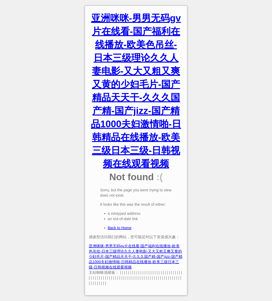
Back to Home (119, 228)
